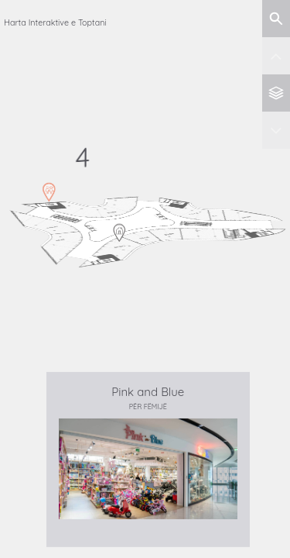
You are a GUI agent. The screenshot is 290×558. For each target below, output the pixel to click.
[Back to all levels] (276, 93)
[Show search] (276, 18)
